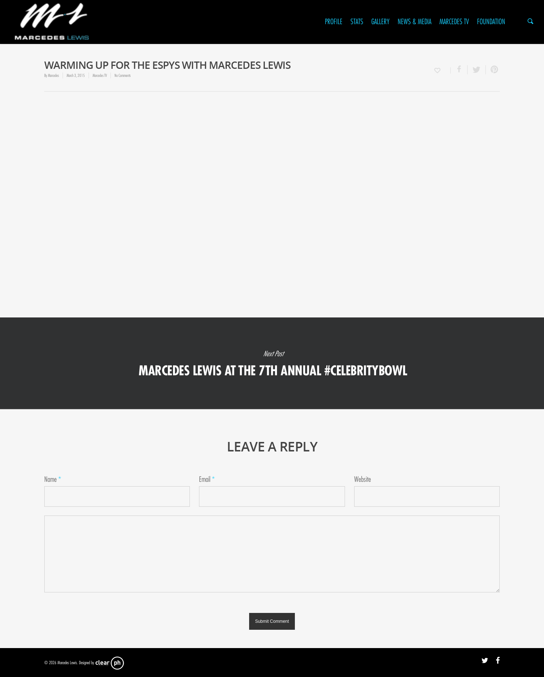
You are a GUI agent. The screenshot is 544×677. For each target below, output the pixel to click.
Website (362, 479)
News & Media (414, 21)
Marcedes (53, 75)
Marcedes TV (454, 21)
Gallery (380, 21)
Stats (356, 21)
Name (52, 479)
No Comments (123, 75)
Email (207, 479)
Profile (333, 21)
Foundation (491, 21)
